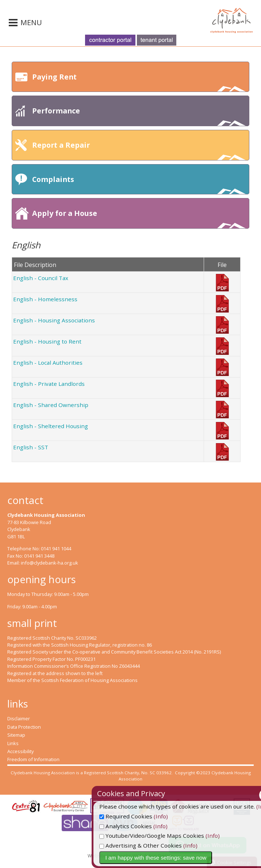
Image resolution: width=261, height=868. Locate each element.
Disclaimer (18, 718)
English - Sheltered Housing (50, 426)
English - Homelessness (45, 299)
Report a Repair (139, 150)
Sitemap (16, 735)
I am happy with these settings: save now (182, 858)
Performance (139, 116)
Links (13, 743)
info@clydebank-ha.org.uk (49, 562)
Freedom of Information (33, 759)
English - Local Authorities (47, 362)
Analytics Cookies (152, 826)
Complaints (139, 184)
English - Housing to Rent (47, 341)
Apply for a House (139, 218)
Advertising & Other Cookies (167, 845)
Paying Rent (139, 82)
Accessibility (20, 751)
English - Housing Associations (54, 320)
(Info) (187, 816)
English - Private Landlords (49, 383)
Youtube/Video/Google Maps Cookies (178, 835)
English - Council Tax (40, 278)
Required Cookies (152, 816)
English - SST (30, 447)
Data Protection (24, 727)
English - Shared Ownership (50, 404)
